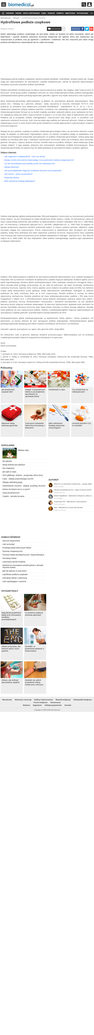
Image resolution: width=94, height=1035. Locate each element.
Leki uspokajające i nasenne (14, 581)
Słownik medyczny (63, 700)
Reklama (26, 705)
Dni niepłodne (8, 468)
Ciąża (43, 13)
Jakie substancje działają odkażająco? (19, 181)
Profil (89, 4)
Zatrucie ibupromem (11, 540)
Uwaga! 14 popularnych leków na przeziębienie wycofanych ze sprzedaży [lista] (35, 392)
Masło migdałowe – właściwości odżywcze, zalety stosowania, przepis (73, 496)
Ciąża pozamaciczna (10, 493)
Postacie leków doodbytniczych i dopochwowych (23, 555)
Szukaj (84, 4)
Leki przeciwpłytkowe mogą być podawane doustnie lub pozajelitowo (33, 170)
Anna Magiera (58, 498)
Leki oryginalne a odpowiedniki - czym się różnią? (24, 156)
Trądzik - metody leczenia (13, 496)
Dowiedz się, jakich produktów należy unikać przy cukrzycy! (34, 682)
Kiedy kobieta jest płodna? (13, 464)
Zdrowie (10, 13)
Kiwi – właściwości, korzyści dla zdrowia (68, 507)
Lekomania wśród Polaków (13, 562)
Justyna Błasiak (59, 486)
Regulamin (37, 705)
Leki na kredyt (8, 544)
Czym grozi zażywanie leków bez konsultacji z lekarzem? (35, 425)
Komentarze (56, 29)
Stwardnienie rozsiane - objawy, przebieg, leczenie (23, 486)
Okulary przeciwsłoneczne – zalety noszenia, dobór (73, 490)
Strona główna (3, 13)
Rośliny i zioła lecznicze (43, 700)
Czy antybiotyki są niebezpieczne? (80, 390)
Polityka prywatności (53, 705)
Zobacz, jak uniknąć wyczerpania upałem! (11, 681)
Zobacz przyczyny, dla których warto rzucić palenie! (11, 648)
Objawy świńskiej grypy (12, 482)
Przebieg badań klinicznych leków (16, 547)
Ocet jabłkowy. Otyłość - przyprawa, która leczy (22, 475)
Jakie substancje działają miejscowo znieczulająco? (57, 425)
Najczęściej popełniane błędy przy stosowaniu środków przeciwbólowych (11, 616)
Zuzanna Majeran (59, 504)
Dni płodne (7, 461)
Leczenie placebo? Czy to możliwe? (81, 424)
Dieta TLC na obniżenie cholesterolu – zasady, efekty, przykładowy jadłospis (73, 484)
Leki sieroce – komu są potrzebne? (18, 174)
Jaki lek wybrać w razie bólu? (14, 571)
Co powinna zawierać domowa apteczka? (34, 614)
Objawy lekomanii (11, 167)
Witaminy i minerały (23, 700)
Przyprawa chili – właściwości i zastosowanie (70, 501)
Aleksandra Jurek (59, 492)
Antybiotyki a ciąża (57, 389)
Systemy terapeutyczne (12, 551)
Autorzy (54, 479)
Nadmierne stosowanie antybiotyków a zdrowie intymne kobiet (22, 566)
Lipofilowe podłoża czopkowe (15, 574)
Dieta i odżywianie (31, 13)
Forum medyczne (41, 702)
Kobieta (60, 13)
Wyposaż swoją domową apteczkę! (10, 424)
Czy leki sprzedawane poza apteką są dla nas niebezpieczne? (29, 163)
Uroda (18, 13)
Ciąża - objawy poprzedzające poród (17, 478)
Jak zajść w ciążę (9, 471)
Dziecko (51, 13)
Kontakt (67, 705)
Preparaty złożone (11, 177)
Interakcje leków (9, 558)
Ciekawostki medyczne (82, 700)
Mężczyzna (70, 13)
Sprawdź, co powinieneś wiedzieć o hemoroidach (34, 648)
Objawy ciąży (23, 450)
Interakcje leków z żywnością (14, 578)
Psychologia (82, 13)
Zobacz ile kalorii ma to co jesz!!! (16, 489)
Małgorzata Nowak (60, 510)
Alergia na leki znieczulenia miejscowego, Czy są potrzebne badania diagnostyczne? (39, 160)
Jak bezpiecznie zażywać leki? (8, 390)
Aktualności (7, 700)
